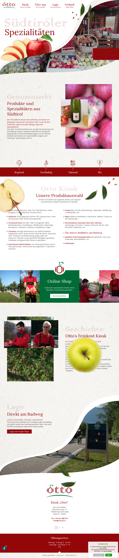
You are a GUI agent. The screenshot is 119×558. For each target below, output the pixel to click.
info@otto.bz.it (59, 521)
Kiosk (25, 5)
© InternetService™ (71, 555)
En (62, 527)
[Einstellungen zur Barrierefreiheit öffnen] (4, 548)
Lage (55, 5)
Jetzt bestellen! (59, 296)
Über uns (40, 5)
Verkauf (69, 5)
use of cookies (107, 556)
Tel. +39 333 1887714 (59, 518)
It (59, 527)
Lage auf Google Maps (19, 431)
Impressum (60, 555)
